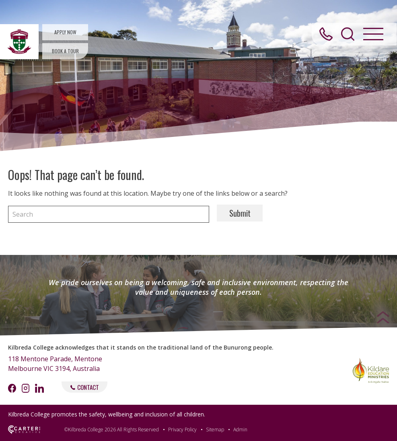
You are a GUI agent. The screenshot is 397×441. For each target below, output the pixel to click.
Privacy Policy (182, 429)
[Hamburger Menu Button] (372, 36)
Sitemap (215, 429)
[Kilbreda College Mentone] (19, 41)
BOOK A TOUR (65, 51)
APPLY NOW (65, 32)
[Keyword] (108, 214)
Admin (240, 429)
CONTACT (84, 387)
